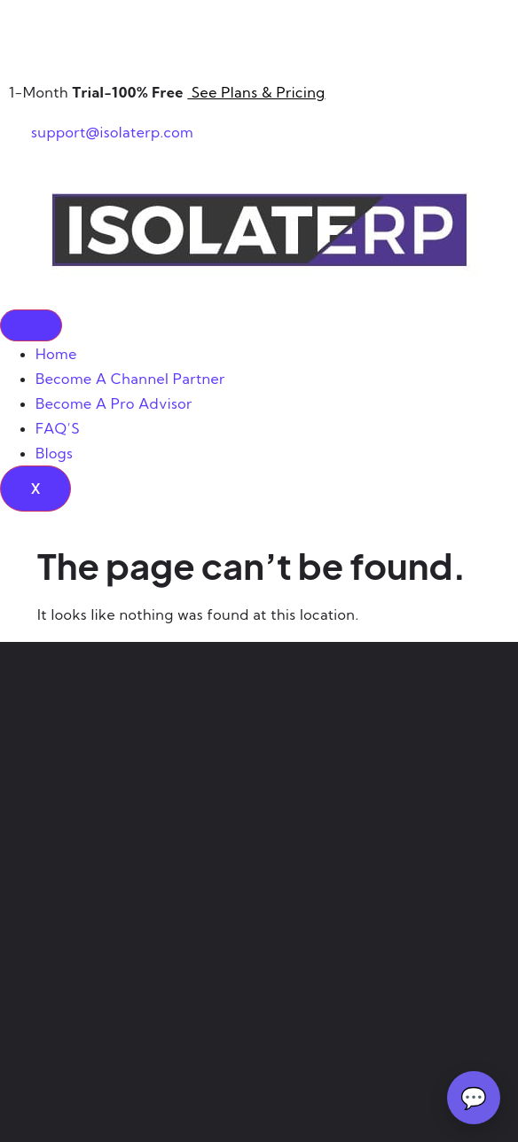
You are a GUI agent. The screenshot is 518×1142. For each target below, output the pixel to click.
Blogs (54, 453)
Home (56, 354)
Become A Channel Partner (130, 378)
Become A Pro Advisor (113, 403)
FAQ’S (57, 428)
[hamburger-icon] (31, 325)
